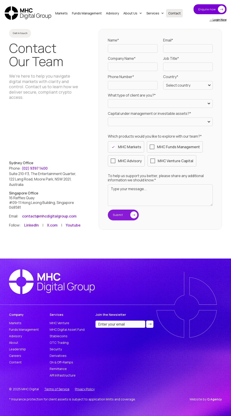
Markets (15, 323)
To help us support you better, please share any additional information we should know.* (156, 178)
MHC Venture (59, 323)
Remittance (58, 369)
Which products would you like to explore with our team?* (155, 136)
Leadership (17, 349)
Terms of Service (56, 389)
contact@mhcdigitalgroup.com (49, 216)
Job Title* (171, 58)
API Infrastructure (63, 375)
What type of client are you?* (132, 95)
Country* (170, 77)
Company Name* (122, 58)
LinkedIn (31, 225)
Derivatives (58, 356)
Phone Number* (121, 77)
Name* (113, 40)
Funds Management (24, 329)
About (13, 342)
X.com (52, 225)
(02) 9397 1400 (35, 168)
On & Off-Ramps (61, 362)
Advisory (15, 336)
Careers (15, 356)
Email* (168, 40)
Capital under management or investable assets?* (149, 113)
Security (56, 349)
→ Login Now (218, 20)
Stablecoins (58, 336)
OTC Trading (59, 342)
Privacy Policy (85, 389)
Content (15, 362)
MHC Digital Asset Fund (67, 329)
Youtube (73, 225)
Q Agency (214, 399)
